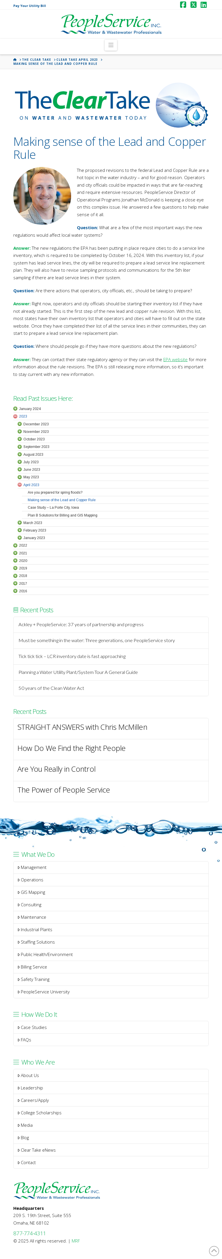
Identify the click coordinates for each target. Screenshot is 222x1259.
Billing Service (32, 967)
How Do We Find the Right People (71, 748)
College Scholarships (39, 1112)
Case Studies (32, 1027)
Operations (30, 880)
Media (25, 1125)
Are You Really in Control (56, 769)
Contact (26, 1162)
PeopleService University (43, 992)
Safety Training (33, 979)
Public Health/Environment (45, 954)
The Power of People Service (63, 790)
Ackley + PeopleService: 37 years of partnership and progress (81, 624)
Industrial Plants (35, 929)
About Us (28, 1075)
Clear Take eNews (36, 1150)
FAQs (24, 1040)
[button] (111, 45)
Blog (23, 1137)
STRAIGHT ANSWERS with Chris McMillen (82, 727)
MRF (76, 1241)
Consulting (29, 904)
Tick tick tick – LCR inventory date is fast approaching (71, 656)
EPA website (175, 359)
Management (32, 867)
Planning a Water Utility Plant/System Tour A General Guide (78, 672)
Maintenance (32, 917)
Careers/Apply (33, 1100)
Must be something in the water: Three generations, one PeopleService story (96, 640)
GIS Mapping (31, 892)
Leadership (30, 1088)
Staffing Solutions (36, 942)
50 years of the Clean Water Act (51, 688)
